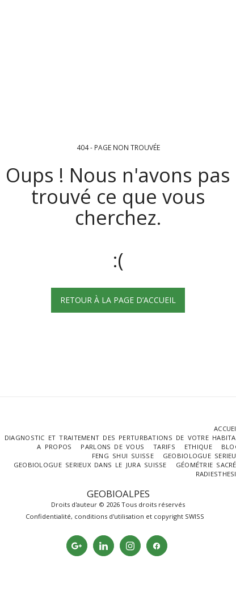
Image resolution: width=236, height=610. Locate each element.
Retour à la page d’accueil (118, 300)
